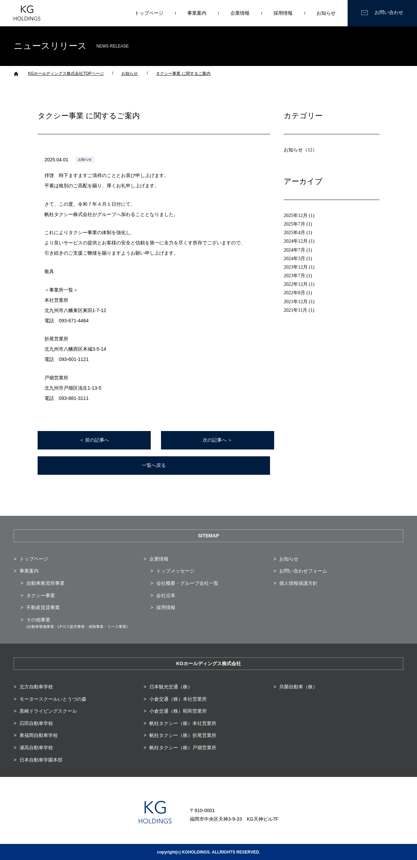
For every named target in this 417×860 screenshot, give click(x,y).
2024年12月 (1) (299, 241)
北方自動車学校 (36, 686)
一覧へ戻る (154, 465)
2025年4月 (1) (298, 232)
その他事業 (76, 623)
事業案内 (196, 13)
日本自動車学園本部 (41, 760)
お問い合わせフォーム (303, 571)
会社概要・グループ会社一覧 (187, 583)
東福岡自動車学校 (38, 735)
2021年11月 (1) (299, 310)
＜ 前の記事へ (94, 440)
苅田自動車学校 (36, 723)
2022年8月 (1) (298, 292)
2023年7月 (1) (298, 275)
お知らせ (326, 13)
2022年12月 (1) (299, 284)
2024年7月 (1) (298, 250)
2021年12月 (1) (299, 301)
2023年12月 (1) (299, 267)
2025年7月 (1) (298, 224)
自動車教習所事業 (45, 583)
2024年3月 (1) (298, 258)
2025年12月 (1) (299, 215)
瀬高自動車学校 (36, 747)
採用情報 (283, 13)
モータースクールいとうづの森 (52, 699)
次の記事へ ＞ (218, 440)
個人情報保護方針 (298, 583)
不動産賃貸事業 (43, 607)
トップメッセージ (175, 571)
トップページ (149, 13)
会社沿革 (165, 595)
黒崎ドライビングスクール (48, 711)
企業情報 (240, 13)
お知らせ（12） (300, 149)
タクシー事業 (40, 595)
